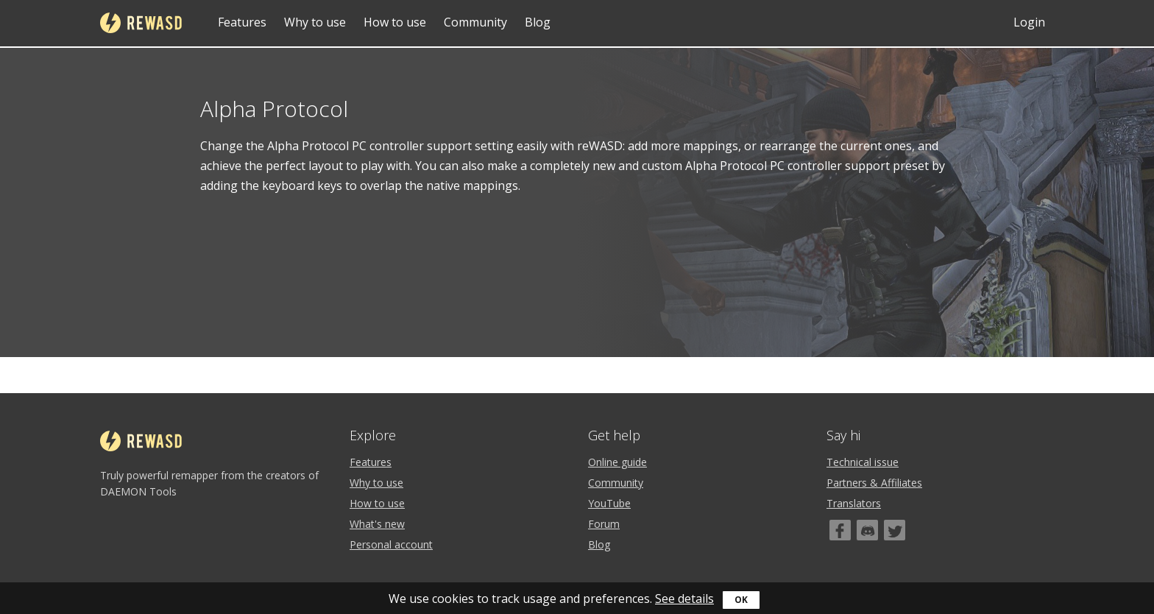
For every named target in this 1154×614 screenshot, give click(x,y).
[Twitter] (894, 530)
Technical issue (862, 462)
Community (475, 22)
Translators (853, 503)
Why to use (315, 22)
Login (1029, 22)
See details (684, 598)
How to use (395, 22)
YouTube (609, 503)
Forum (604, 524)
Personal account (391, 544)
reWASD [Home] (141, 23)
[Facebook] (840, 530)
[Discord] (867, 530)
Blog (538, 22)
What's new (377, 524)
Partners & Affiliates (874, 483)
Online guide (617, 462)
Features (242, 22)
